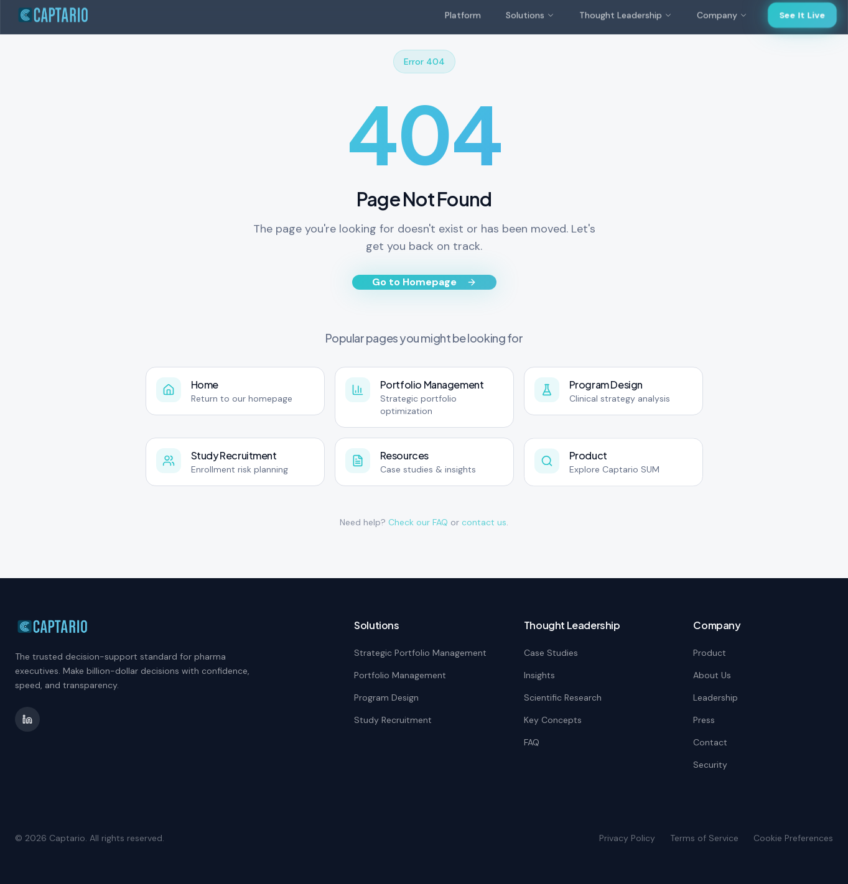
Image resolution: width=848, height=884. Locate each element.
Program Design (386, 697)
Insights (539, 675)
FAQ (531, 742)
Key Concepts (553, 719)
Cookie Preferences (793, 838)
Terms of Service (704, 838)
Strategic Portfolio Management (420, 652)
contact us (484, 522)
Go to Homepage (424, 281)
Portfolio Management (400, 675)
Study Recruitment (393, 719)
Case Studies (551, 652)
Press (704, 719)
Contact (710, 742)
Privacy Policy (627, 838)
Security (710, 764)
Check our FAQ (418, 522)
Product (709, 652)
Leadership (715, 697)
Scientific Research (563, 697)
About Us (712, 675)
